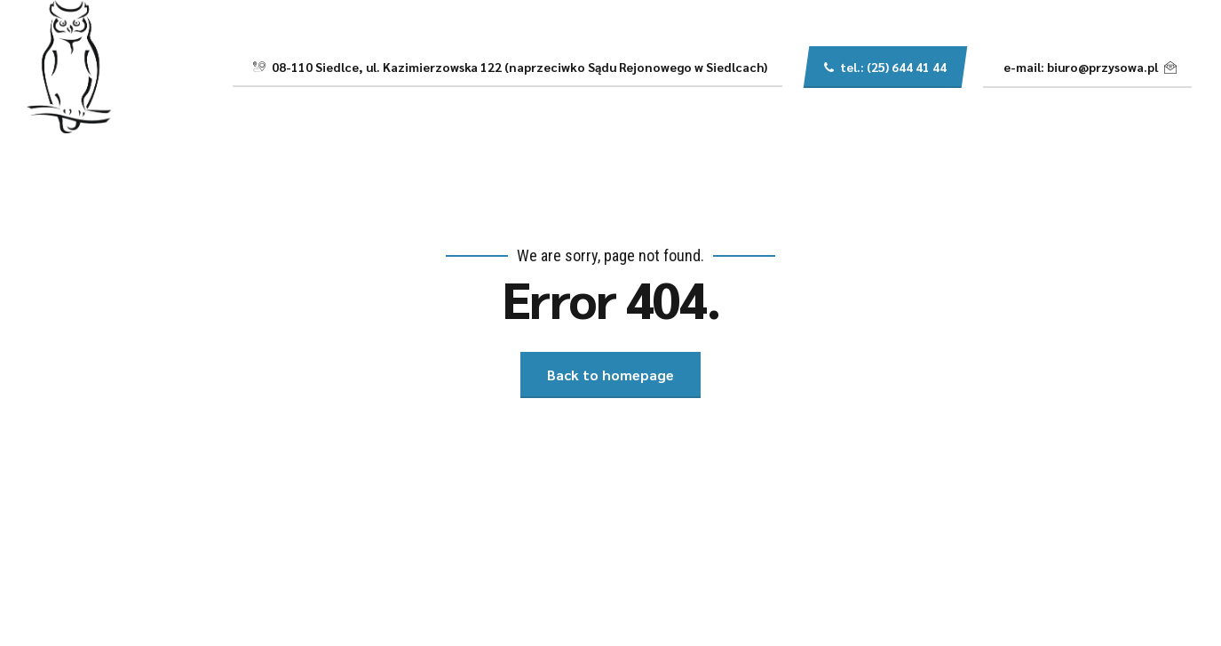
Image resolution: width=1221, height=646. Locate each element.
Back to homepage (610, 374)
